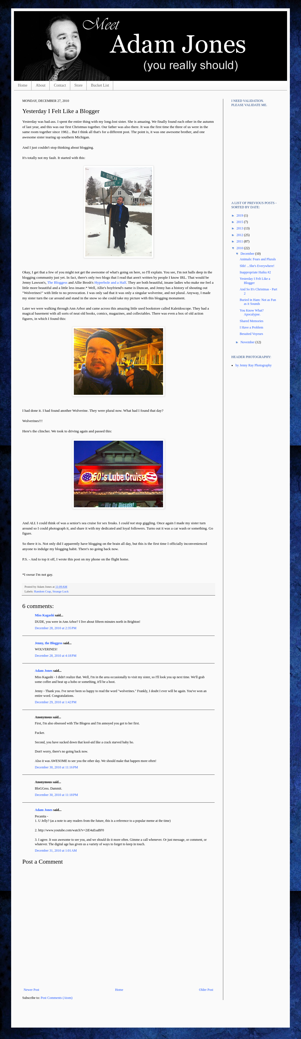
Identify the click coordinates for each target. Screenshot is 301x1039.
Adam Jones (43, 671)
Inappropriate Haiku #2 (255, 272)
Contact (60, 85)
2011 (240, 241)
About (40, 85)
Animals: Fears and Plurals (258, 259)
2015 (240, 222)
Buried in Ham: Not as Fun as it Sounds (258, 302)
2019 (240, 215)
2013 (240, 228)
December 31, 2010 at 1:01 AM (56, 850)
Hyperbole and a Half (110, 282)
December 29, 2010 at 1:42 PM (55, 702)
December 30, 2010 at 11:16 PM (56, 767)
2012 (240, 235)
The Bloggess (57, 282)
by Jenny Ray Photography (254, 365)
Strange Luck (60, 591)
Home (22, 85)
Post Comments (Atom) (56, 998)
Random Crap (42, 591)
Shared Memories (251, 321)
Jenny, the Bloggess (48, 643)
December (248, 254)
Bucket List (100, 85)
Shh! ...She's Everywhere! (257, 266)
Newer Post (31, 990)
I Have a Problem (251, 327)
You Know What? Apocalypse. (252, 312)
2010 (240, 248)
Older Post (206, 990)
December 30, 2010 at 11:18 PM (56, 795)
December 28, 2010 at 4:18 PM (55, 656)
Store (78, 85)
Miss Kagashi (44, 615)
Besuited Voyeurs (251, 334)
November (248, 342)
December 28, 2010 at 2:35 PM (55, 628)
